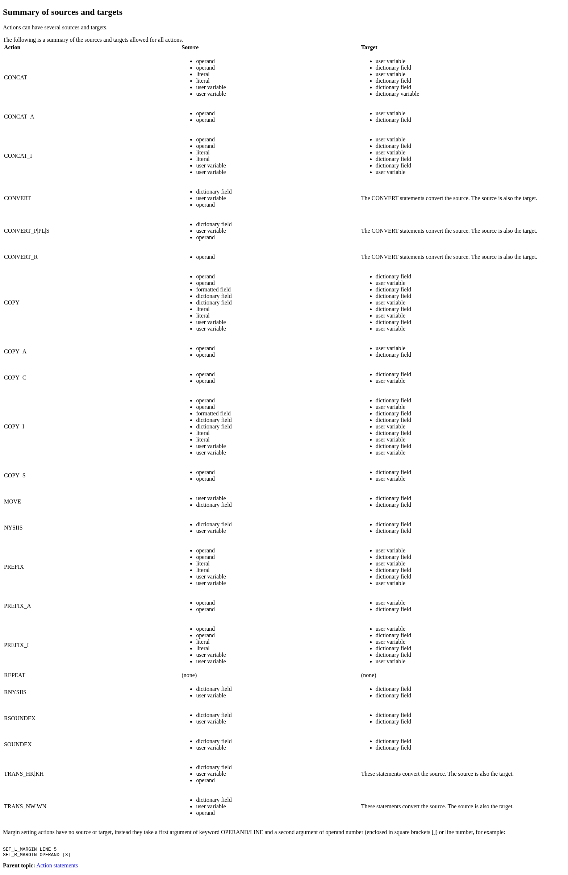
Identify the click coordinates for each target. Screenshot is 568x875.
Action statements (57, 869)
